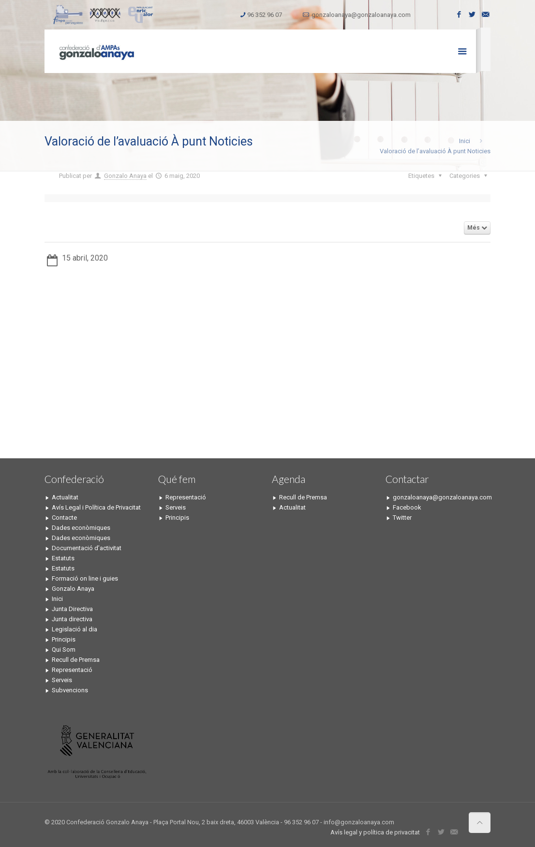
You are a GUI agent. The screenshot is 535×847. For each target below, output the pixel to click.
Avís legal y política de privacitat (375, 832)
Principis (63, 639)
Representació (72, 669)
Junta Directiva (72, 609)
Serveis (62, 680)
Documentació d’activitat (86, 548)
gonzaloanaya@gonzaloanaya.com (361, 14)
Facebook (407, 507)
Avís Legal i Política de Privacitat (96, 507)
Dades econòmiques (81, 527)
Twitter (402, 517)
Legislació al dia (74, 629)
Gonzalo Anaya (125, 175)
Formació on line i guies (85, 578)
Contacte (64, 517)
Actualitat (65, 497)
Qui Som (63, 649)
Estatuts (63, 558)
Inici (464, 141)
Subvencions (70, 690)
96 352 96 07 (264, 14)
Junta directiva (72, 619)
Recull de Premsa (76, 659)
